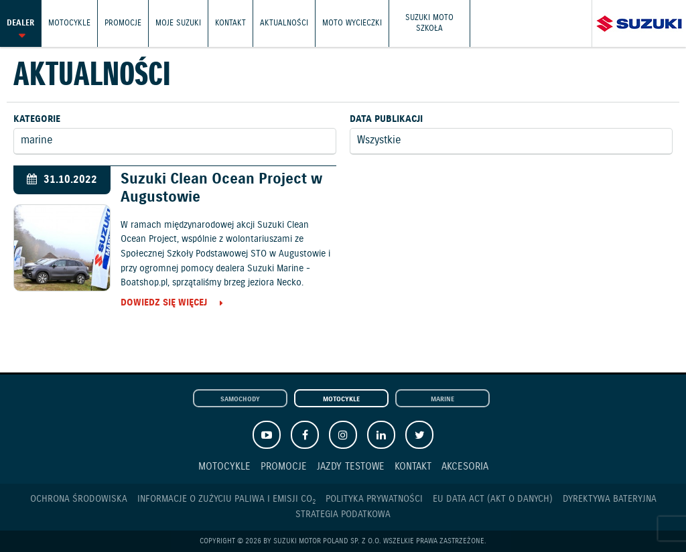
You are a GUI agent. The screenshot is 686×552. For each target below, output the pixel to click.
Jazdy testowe (351, 467)
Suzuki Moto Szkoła (429, 23)
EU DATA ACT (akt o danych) (493, 499)
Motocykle (69, 23)
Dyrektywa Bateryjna (610, 499)
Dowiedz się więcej (164, 303)
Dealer (20, 23)
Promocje (123, 23)
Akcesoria (464, 467)
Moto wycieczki (352, 23)
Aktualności (284, 23)
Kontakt (230, 23)
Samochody (240, 399)
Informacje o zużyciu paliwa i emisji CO (226, 499)
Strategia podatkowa (343, 514)
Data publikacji (386, 119)
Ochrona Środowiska (78, 499)
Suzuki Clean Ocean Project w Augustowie (221, 188)
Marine (442, 399)
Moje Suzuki (178, 23)
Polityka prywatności (374, 499)
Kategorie (36, 119)
